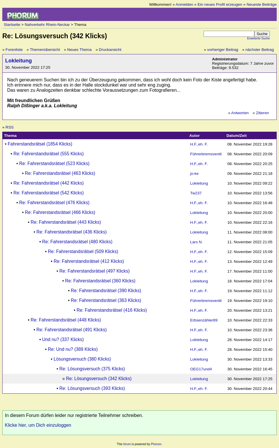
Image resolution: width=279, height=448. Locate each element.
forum (127, 444)
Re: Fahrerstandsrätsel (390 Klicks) (106, 290)
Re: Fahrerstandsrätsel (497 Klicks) (94, 271)
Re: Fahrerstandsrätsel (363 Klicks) (106, 300)
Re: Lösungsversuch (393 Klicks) (92, 388)
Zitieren (262, 113)
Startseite (12, 24)
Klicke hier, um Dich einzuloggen (38, 425)
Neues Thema (79, 49)
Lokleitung (18, 61)
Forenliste (14, 49)
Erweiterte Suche (258, 38)
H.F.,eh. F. (199, 144)
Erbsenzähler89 (203, 320)
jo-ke (194, 173)
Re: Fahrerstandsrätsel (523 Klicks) (54, 163)
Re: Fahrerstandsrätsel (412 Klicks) (89, 261)
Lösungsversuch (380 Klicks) (82, 359)
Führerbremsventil (206, 154)
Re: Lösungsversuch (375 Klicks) (92, 368)
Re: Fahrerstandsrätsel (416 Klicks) (112, 310)
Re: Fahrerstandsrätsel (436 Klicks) (71, 231)
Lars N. (196, 242)
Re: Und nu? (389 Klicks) (73, 349)
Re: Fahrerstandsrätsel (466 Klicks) (60, 212)
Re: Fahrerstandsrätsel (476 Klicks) (54, 202)
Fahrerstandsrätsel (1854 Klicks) (40, 143)
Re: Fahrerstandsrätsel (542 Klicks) (48, 192)
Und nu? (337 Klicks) (63, 339)
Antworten (240, 113)
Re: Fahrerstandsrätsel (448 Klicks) (66, 319)
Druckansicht (110, 49)
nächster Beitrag (259, 49)
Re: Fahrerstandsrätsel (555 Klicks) (48, 153)
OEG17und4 (201, 369)
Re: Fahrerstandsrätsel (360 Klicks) (100, 280)
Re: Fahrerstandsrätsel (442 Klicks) (48, 183)
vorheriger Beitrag (222, 49)
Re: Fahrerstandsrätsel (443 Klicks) (66, 222)
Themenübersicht (45, 49)
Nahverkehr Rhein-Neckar (47, 24)
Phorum (156, 444)
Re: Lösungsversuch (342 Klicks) (98, 378)
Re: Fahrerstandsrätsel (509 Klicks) (83, 251)
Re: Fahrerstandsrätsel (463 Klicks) (60, 173)
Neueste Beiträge (262, 4)
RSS (9, 127)
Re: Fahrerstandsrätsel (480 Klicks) (77, 241)
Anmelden (184, 4)
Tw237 (196, 193)
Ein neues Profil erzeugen (219, 4)
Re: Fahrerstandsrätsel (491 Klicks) (71, 329)
